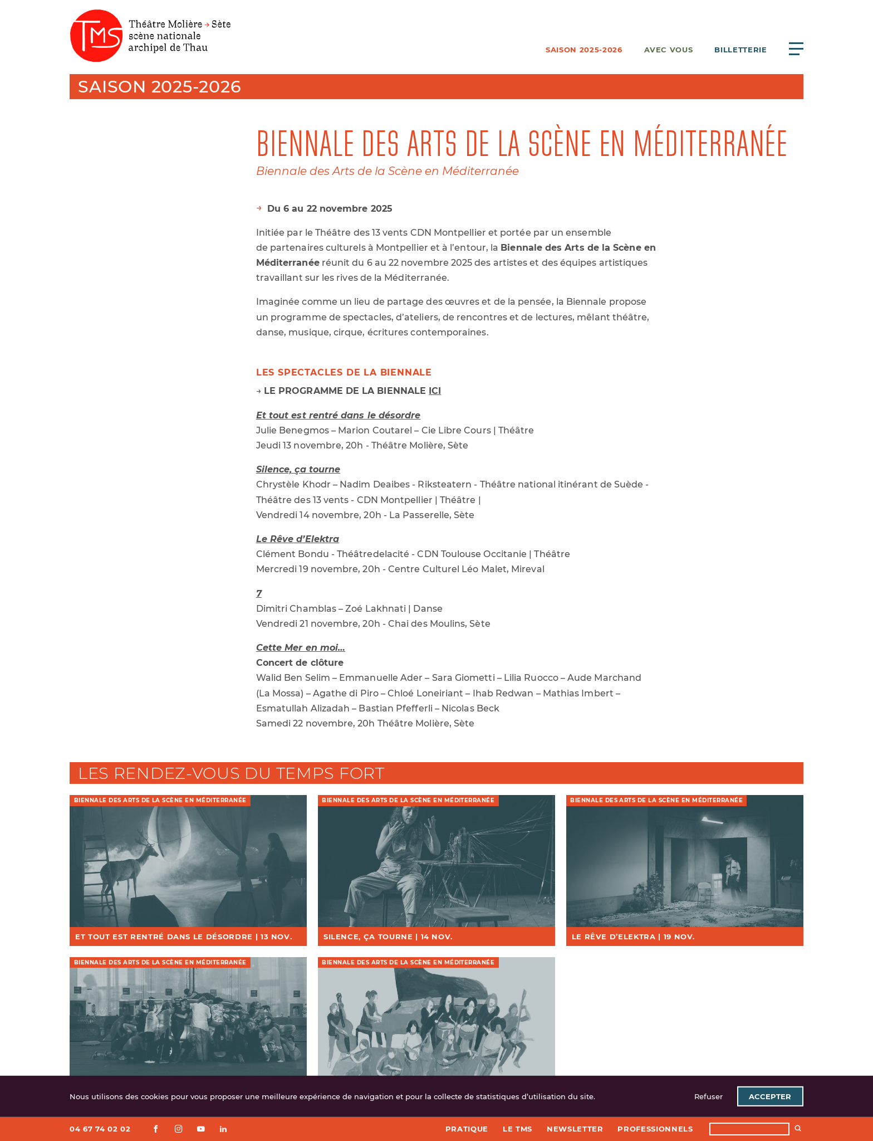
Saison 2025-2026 (584, 49)
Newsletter (575, 1128)
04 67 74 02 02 (100, 1128)
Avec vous (668, 49)
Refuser (708, 1096)
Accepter (770, 1096)
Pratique (466, 1128)
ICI (435, 391)
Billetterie (740, 49)
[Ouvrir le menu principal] (796, 48)
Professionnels (655, 1128)
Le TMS (517, 1128)
